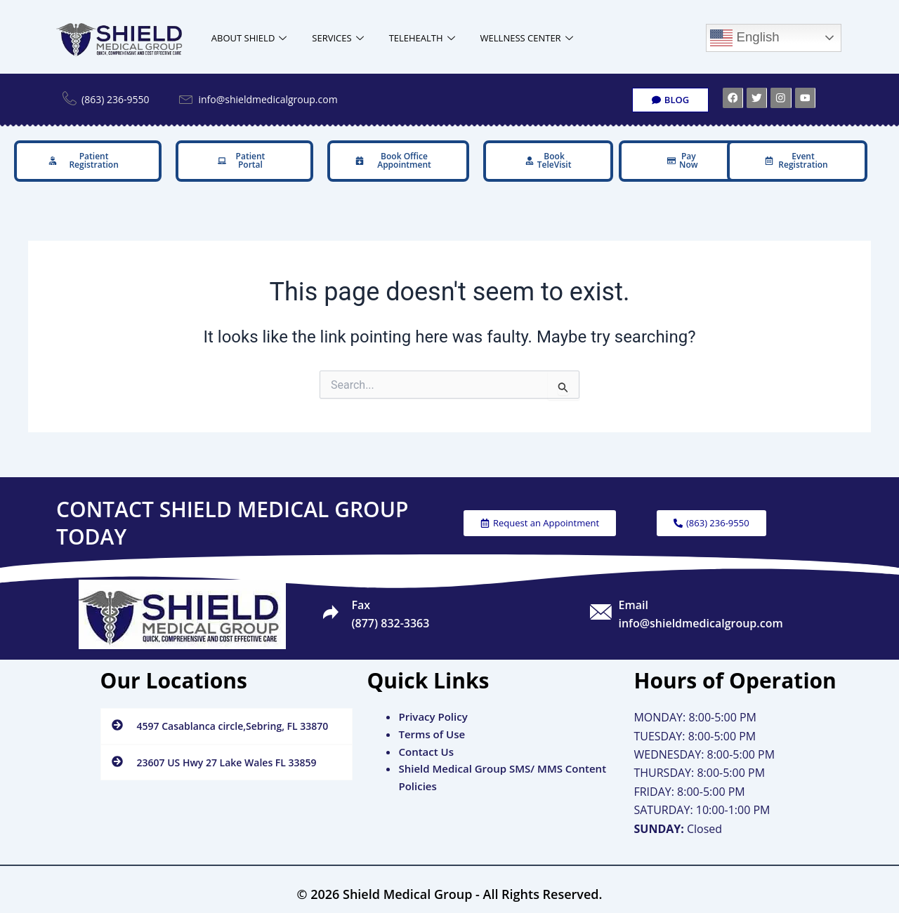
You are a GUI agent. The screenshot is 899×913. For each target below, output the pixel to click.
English (744, 38)
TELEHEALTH (422, 38)
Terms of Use (431, 729)
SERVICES (337, 38)
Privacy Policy (432, 712)
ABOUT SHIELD (249, 38)
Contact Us (426, 747)
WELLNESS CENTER (526, 38)
